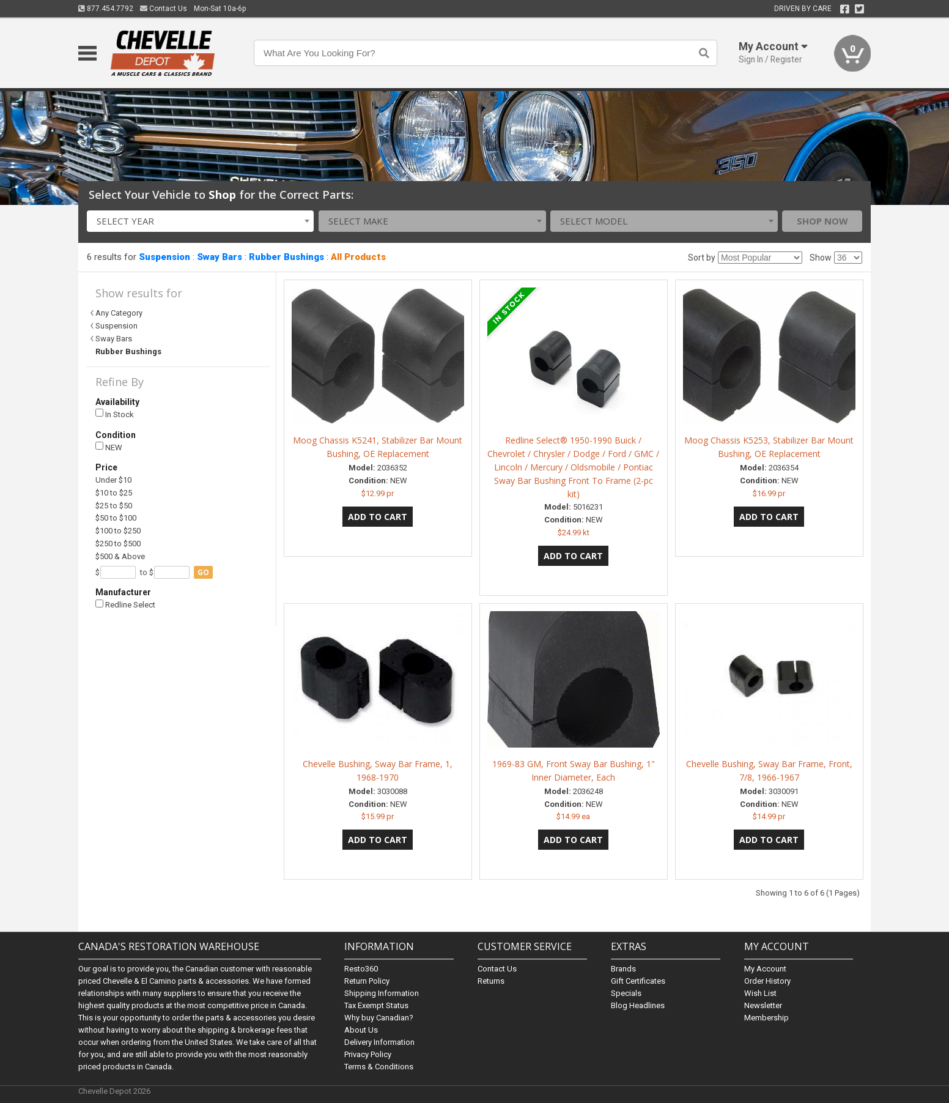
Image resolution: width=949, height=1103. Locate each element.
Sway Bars (219, 256)
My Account (765, 968)
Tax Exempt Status (376, 1005)
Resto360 (361, 968)
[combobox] (200, 221)
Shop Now (822, 221)
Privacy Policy (367, 1054)
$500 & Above (120, 556)
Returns (491, 981)
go (203, 572)
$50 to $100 (115, 517)
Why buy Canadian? (378, 1017)
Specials (626, 993)
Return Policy (367, 981)
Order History (767, 981)
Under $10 (113, 480)
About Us (361, 1029)
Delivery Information (379, 1042)
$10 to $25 (113, 492)
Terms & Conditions (378, 1066)
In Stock (114, 414)
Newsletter (763, 1005)
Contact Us (163, 8)
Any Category (118, 313)
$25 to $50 (113, 505)
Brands (623, 968)
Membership (766, 1017)
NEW (108, 447)
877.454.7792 (105, 8)
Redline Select (125, 605)
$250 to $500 (118, 543)
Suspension (164, 256)
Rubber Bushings (286, 256)
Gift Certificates (638, 981)
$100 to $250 (118, 530)
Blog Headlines (638, 1005)
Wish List (760, 993)
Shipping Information (381, 993)
